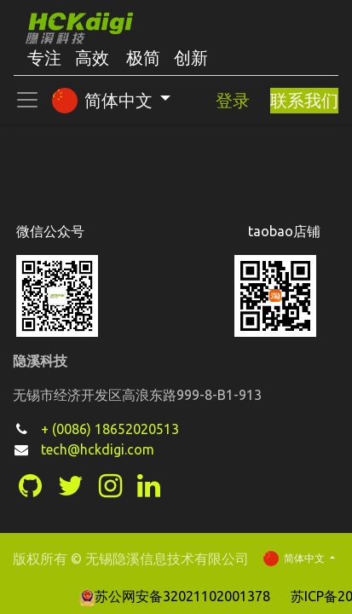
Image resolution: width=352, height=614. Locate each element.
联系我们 (304, 100)
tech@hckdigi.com (97, 449)
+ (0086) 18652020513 (110, 429)
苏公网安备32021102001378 (176, 596)
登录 (233, 100)
